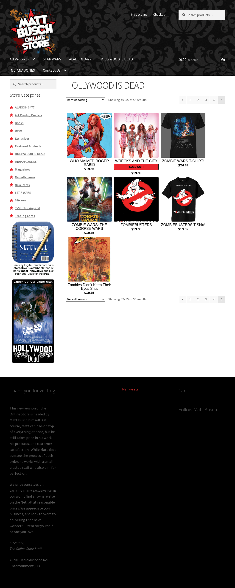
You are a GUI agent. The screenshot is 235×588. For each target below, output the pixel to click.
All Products (19, 59)
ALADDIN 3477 (80, 59)
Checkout (159, 14)
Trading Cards (25, 216)
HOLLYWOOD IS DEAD (116, 59)
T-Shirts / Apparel (27, 208)
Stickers (21, 200)
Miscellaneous (25, 177)
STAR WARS (52, 59)
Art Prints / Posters (28, 115)
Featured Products (28, 146)
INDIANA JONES (22, 70)
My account (139, 14)
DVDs (18, 131)
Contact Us (51, 70)
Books (19, 123)
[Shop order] (85, 99)
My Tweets (130, 389)
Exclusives (22, 138)
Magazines (22, 169)
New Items (22, 185)
